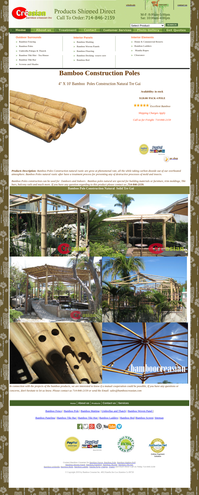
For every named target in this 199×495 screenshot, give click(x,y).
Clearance (139, 55)
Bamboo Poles (26, 46)
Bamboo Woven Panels (88, 46)
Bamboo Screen (144, 417)
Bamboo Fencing (27, 41)
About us (83, 403)
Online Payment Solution (157, 455)
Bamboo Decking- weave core (91, 55)
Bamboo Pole (71, 411)
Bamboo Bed (83, 60)
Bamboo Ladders (143, 46)
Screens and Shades (29, 64)
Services (123, 403)
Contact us (109, 403)
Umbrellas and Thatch (114, 411)
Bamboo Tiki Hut (88, 417)
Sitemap (159, 417)
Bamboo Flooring (85, 51)
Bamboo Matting (85, 42)
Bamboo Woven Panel (140, 411)
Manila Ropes (141, 50)
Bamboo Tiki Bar (27, 59)
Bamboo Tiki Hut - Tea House (34, 55)
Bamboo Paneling (45, 417)
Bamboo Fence (53, 411)
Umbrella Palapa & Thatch (32, 51)
